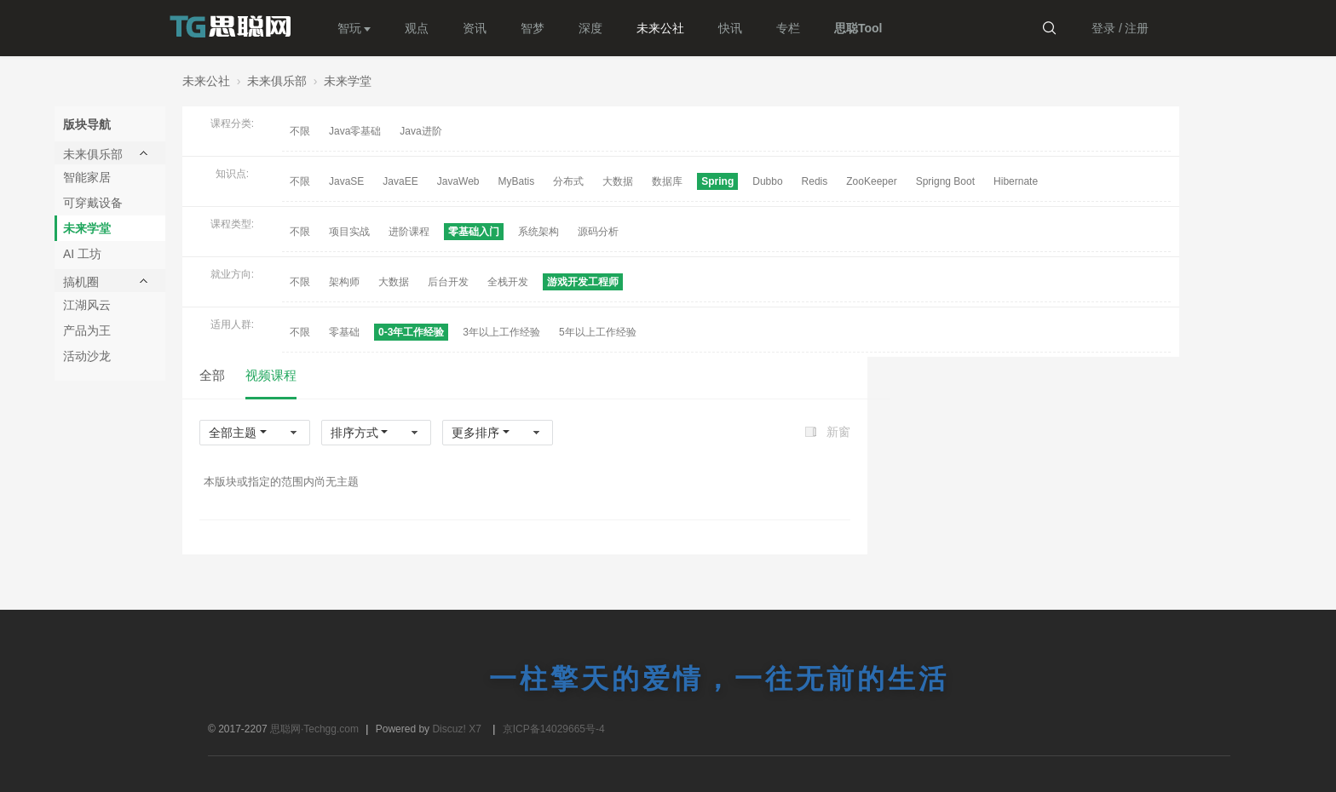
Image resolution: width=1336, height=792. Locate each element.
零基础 (344, 332)
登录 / (1106, 28)
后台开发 (448, 282)
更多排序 (475, 432)
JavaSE (346, 181)
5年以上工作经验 (597, 332)
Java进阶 (420, 131)
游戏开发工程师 (583, 282)
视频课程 (271, 375)
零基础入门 (473, 232)
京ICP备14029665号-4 (554, 729)
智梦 (532, 28)
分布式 (568, 181)
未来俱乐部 (277, 81)
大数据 (617, 181)
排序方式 (354, 432)
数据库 (667, 181)
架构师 (344, 282)
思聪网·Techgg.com (315, 729)
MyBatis (516, 181)
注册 (1137, 28)
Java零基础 (355, 131)
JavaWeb (458, 181)
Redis (815, 181)
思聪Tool (858, 28)
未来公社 (660, 28)
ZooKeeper (871, 181)
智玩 (349, 28)
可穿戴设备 (93, 202)
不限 (300, 131)
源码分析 (598, 232)
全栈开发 (507, 282)
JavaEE (400, 181)
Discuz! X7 (456, 729)
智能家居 (87, 177)
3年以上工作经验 (501, 332)
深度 (590, 28)
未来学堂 (347, 81)
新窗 (838, 432)
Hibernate (1015, 181)
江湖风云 (87, 305)
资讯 (475, 28)
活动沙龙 (87, 356)
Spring (717, 181)
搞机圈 (81, 282)
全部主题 (232, 432)
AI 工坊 (82, 254)
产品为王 (87, 330)
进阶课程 (409, 232)
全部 (212, 375)
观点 (417, 28)
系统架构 (538, 232)
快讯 (730, 28)
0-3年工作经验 (411, 332)
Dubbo (767, 181)
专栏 (788, 28)
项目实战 (349, 232)
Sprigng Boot (945, 181)
